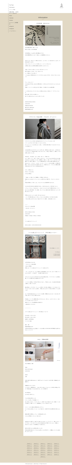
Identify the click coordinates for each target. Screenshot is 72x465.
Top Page (11, 5)
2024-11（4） (36, 450)
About (10, 15)
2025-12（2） (36, 445)
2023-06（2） (56, 454)
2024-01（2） (49, 452)
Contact (11, 20)
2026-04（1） (43, 443)
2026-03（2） (49, 443)
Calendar (11, 17)
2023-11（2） (29, 454)
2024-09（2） (43, 450)
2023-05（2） (43, 456)
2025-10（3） (49, 445)
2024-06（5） (49, 450)
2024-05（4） (56, 450)
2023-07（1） (49, 454)
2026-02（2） (56, 443)
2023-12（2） (56, 452)
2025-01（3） (29, 450)
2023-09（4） (43, 454)
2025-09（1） (56, 445)
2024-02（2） (43, 452)
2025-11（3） (43, 445)
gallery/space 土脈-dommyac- (33, 463)
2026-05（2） (36, 443)
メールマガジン (12, 30)
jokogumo (11, 26)
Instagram (11, 28)
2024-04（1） (29, 452)
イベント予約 (12, 9)
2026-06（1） (29, 443)
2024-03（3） (36, 452)
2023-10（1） (36, 454)
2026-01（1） (29, 445)
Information (12, 7)
